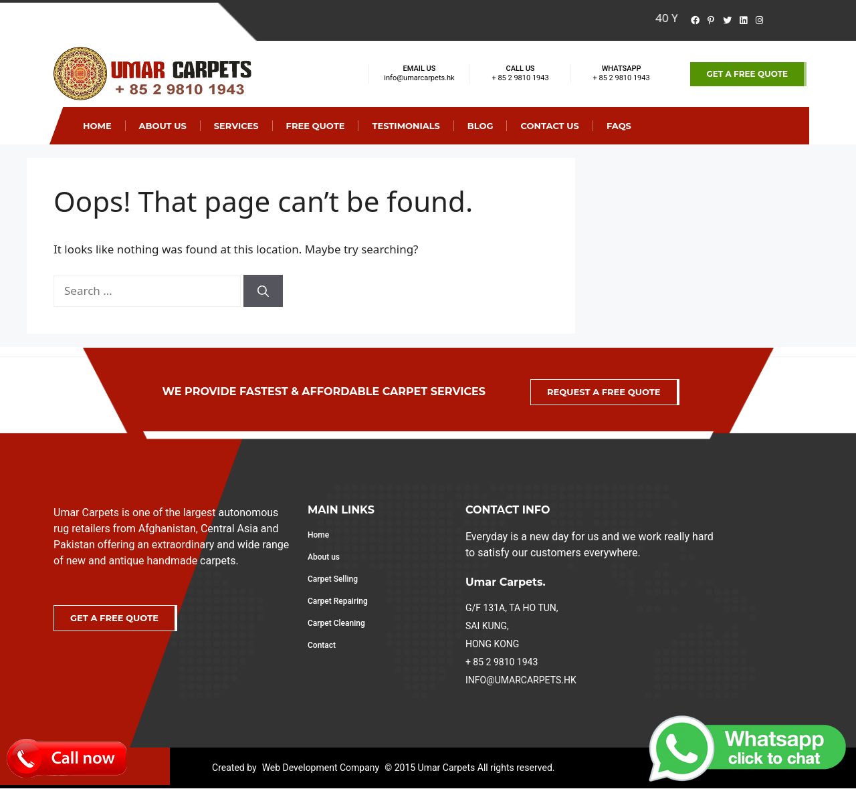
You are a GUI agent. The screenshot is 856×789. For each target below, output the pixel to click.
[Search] (263, 291)
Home (97, 125)
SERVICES (236, 125)
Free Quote (315, 125)
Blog (480, 125)
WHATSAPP (621, 68)
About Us (163, 125)
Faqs (619, 125)
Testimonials (405, 125)
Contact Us (549, 125)
